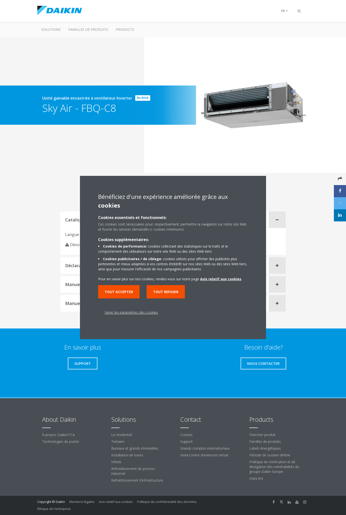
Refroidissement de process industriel (133, 471)
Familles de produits (88, 29)
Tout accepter (119, 291)
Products (125, 29)
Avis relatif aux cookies (116, 501)
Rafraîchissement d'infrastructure (137, 480)
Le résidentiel (121, 434)
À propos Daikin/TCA (58, 434)
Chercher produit (262, 434)
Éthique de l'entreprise (54, 509)
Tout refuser (165, 291)
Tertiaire (117, 441)
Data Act (256, 478)
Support (186, 441)
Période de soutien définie (269, 455)
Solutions (51, 29)
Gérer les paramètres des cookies (131, 312)
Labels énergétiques (265, 448)
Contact (186, 434)
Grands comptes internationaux (205, 448)
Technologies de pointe (60, 441)
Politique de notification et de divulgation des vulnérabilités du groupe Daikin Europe (274, 467)
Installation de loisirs (127, 455)
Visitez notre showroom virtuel (204, 455)
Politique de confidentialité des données (167, 501)
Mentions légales (81, 501)
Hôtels (116, 462)
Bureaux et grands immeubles (134, 448)
